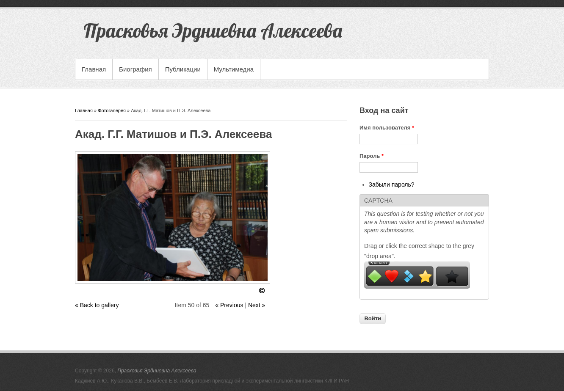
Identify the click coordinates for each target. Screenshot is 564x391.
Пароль (371, 156)
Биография (135, 69)
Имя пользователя (386, 127)
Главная (94, 69)
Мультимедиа (234, 69)
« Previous (229, 305)
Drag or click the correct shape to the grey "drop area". (419, 250)
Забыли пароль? (392, 184)
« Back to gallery (97, 305)
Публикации (183, 69)
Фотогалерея (112, 110)
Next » (256, 305)
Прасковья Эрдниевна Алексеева (156, 371)
